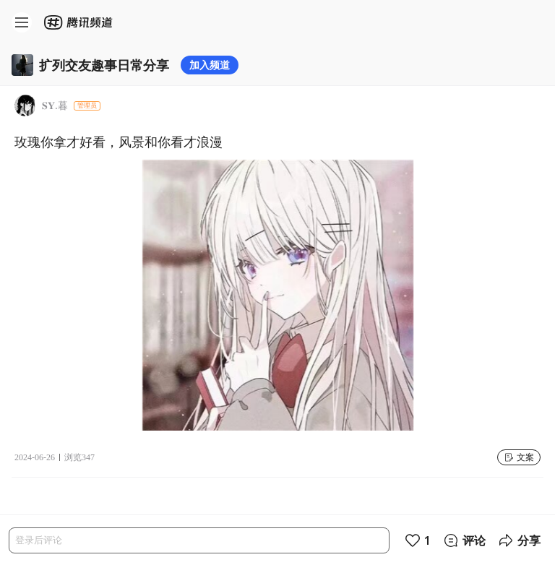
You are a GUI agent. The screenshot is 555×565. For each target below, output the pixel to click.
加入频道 (209, 65)
